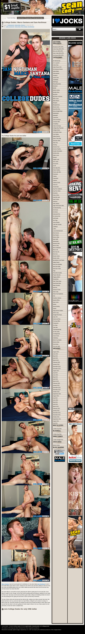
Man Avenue (56, 233)
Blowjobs (55, 102)
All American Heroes (58, 69)
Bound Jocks (56, 107)
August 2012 (56, 396)
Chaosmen (55, 117)
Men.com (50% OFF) (58, 51)
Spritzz (54, 304)
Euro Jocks (55, 161)
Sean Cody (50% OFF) (58, 53)
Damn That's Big (57, 138)
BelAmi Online (56, 90)
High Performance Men (58, 205)
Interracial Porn (56, 214)
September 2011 (57, 419)
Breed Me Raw (56, 109)
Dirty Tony (55, 142)
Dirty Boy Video (56, 140)
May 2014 (55, 356)
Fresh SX (55, 184)
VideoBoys (55, 338)
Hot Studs (55, 212)
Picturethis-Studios (57, 272)
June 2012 (55, 400)
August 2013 (56, 370)
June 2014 (55, 354)
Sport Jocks (56, 302)
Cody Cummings (57, 125)
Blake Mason (56, 100)
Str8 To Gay (56, 312)
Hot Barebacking (57, 207)
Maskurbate (56, 241)
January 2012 (56, 410)
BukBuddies (56, 113)
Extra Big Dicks (56, 167)
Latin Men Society (57, 224)
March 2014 (56, 360)
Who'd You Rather (57, 340)
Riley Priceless (56, 285)
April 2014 (55, 358)
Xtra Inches (55, 344)
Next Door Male (56, 266)
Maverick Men (56, 243)
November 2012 (57, 389)
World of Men (56, 342)
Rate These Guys (57, 281)
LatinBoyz (55, 226)
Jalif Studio (55, 218)
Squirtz (54, 308)
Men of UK (55, 249)
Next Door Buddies (57, 264)
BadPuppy (55, 81)
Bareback (55, 86)
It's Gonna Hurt (56, 216)
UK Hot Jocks (56, 331)
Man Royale (56, 235)
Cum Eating (56, 134)
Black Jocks (56, 98)
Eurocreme (55, 163)
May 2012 (55, 402)
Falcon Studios (56, 170)
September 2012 (57, 393)
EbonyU (55, 157)
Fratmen (55, 180)
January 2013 (56, 385)
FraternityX (55, 178)
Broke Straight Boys (57, 111)
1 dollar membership (10, 26)
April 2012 (55, 404)
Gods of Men (56, 195)
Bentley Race (56, 92)
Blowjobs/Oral (56, 104)
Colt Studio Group (57, 132)
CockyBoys (55, 123)
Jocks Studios (56, 222)
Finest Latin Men (57, 172)
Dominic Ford (56, 146)
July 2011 (55, 423)
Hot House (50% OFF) (58, 55)
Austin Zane (56, 77)
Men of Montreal (57, 247)
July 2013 (55, 372)
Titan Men (55, 327)
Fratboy (55, 176)
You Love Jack (56, 346)
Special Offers (56, 300)
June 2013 (55, 375)
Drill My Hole (56, 153)
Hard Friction (56, 199)
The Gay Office (56, 321)
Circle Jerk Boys (57, 119)
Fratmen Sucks (56, 182)
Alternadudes (56, 73)
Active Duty (55, 65)
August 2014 (56, 351)
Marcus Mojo (56, 237)
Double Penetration (57, 151)
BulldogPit (55, 115)
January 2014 (56, 364)
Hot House (55, 209)
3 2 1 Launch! (56, 63)
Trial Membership (57, 329)
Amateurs (55, 75)
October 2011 (56, 417)
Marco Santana (24, 26)
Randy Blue (55, 279)
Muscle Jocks (56, 258)
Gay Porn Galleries (57, 188)
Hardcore (23, 25)
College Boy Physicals (58, 128)
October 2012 (56, 391)
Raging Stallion (56, 277)
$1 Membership (11, 25)
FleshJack (55, 174)
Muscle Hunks (56, 256)
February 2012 (56, 408)
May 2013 (55, 377)
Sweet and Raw (56, 319)
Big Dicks (55, 94)
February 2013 (56, 383)
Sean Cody (55, 291)
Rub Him (55, 287)
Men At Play (56, 245)
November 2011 (57, 414)
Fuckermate (56, 186)
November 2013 (57, 368)
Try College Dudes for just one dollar (14, 135)
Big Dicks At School (57, 96)
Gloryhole (55, 193)
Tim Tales (55, 325)
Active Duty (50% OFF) (58, 49)
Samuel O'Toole (56, 289)
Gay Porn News (56, 191)
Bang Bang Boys (57, 83)
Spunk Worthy (56, 306)
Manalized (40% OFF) (58, 46)
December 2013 (57, 366)
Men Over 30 (56, 251)
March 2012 (56, 406)
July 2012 (55, 398)
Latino (54, 228)
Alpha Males (56, 71)
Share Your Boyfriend (58, 293)
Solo (54, 296)
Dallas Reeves (56, 136)
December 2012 (57, 387)
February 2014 (56, 362)
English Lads (56, 159)
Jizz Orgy (55, 220)
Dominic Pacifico (57, 149)
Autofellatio (55, 79)
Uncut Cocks (56, 335)
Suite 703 (55, 317)
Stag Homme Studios (58, 310)
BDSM (54, 88)
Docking (55, 144)
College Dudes (17, 25)
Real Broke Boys (57, 283)
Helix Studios (56, 203)
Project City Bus (57, 275)
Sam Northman (31, 26)
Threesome (55, 323)
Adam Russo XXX (57, 67)
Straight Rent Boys (57, 314)
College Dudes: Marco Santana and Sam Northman (25, 22)
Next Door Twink (57, 268)
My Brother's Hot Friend (58, 260)
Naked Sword (56, 262)
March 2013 (56, 381)
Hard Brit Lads (56, 197)
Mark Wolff (55, 239)
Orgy (54, 270)
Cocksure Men (56, 121)
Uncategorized (56, 333)
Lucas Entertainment (58, 230)
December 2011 (57, 412)
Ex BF (54, 165)
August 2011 (56, 421)
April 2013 (55, 379)
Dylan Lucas (56, 155)
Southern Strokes (57, 298)
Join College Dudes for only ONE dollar (20, 609)
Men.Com (55, 254)
